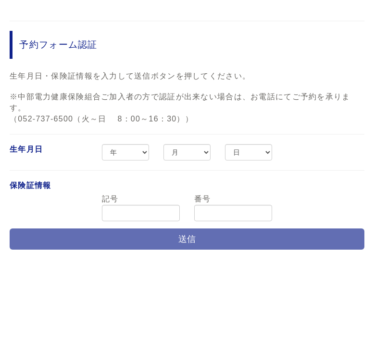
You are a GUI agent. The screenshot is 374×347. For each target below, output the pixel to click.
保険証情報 (30, 185)
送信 (187, 239)
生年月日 (26, 149)
